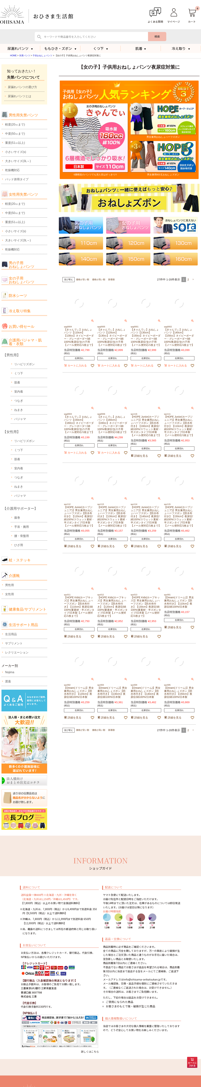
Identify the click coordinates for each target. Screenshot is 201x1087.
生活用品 (11, 634)
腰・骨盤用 (21, 535)
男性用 (9, 585)
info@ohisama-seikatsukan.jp (142, 979)
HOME (13, 55)
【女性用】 (11, 432)
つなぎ (18, 400)
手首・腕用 (21, 526)
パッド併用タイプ (17, 179)
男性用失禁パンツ (23, 115)
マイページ (173, 21)
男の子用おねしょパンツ (21, 265)
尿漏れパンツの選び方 (22, 87)
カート (192, 21)
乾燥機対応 (12, 170)
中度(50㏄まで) (15, 133)
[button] (193, 279)
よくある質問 (155, 21)
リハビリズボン (24, 364)
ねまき (18, 409)
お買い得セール (21, 326)
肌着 (140, 48)
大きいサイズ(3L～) (18, 161)
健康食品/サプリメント (27, 609)
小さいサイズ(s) (15, 151)
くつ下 (18, 373)
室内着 (18, 391)
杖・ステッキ (20, 560)
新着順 (111, 279)
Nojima (9, 672)
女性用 (9, 594)
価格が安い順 (82, 279)
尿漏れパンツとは (19, 96)
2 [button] (188, 279)
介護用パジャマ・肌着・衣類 (25, 342)
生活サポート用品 (23, 625)
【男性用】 (11, 355)
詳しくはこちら (90, 1051)
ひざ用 (18, 545)
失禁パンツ (24, 55)
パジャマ (20, 419)
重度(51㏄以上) (15, 142)
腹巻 (17, 517)
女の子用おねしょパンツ (21, 280)
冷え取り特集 (20, 311)
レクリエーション (17, 652)
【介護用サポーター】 (20, 508)
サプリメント (14, 643)
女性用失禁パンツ (23, 194)
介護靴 (14, 576)
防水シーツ (18, 296)
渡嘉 (8, 681)
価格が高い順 (98, 279)
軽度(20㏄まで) (15, 124)
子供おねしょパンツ (42, 55)
